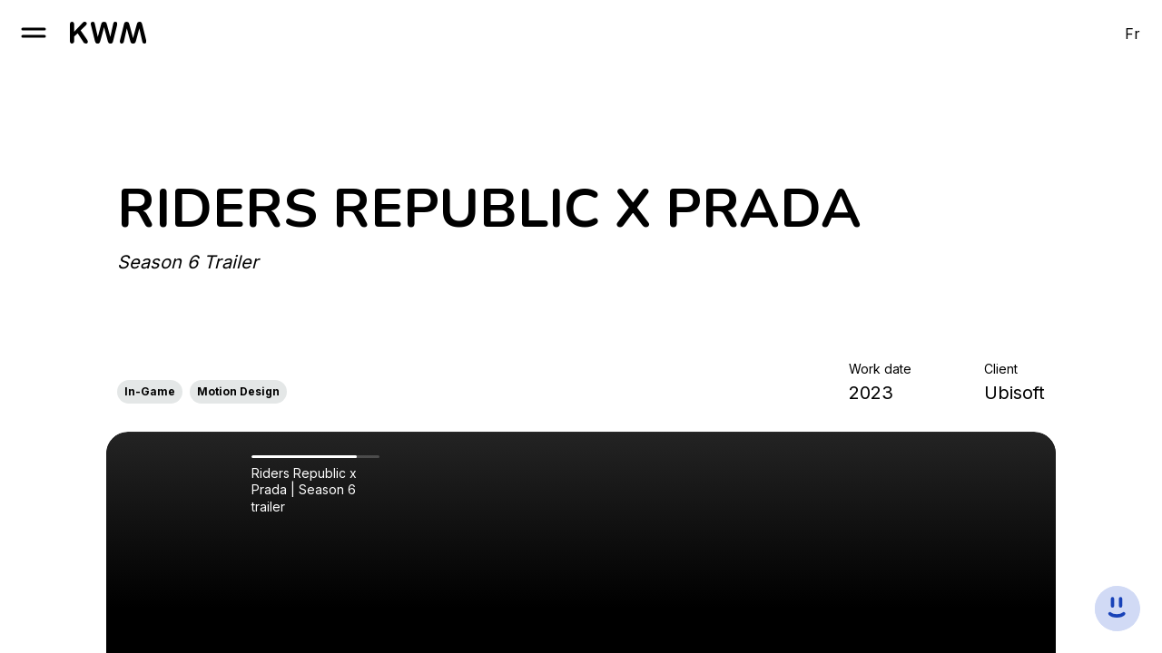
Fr (1132, 33)
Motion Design (238, 391)
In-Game (149, 391)
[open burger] (33, 32)
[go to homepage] (108, 32)
